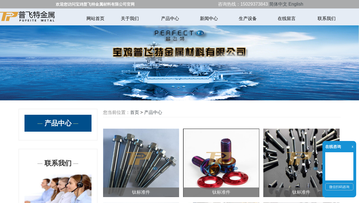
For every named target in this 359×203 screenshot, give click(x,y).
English (295, 4)
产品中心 (170, 18)
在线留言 (287, 18)
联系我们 (327, 18)
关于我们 (130, 18)
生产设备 (248, 18)
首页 (134, 112)
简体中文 (278, 4)
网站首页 (95, 18)
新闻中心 (209, 18)
